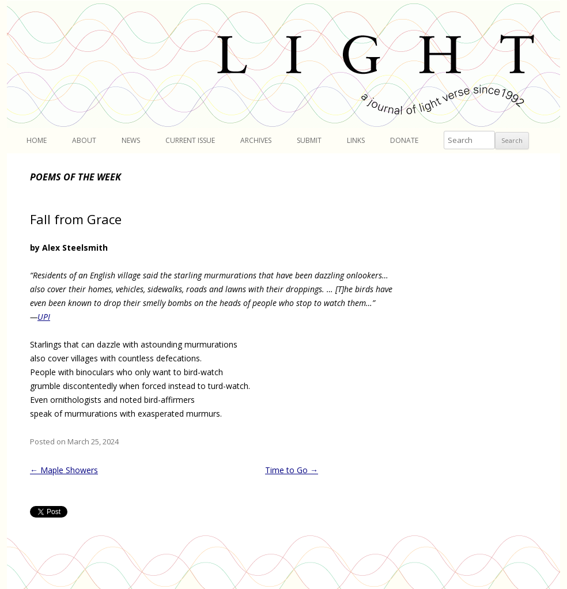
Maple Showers (64, 470)
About (84, 140)
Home (37, 140)
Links (356, 140)
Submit (309, 140)
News (131, 140)
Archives (255, 140)
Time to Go (291, 470)
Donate (404, 140)
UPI (43, 316)
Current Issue (190, 140)
